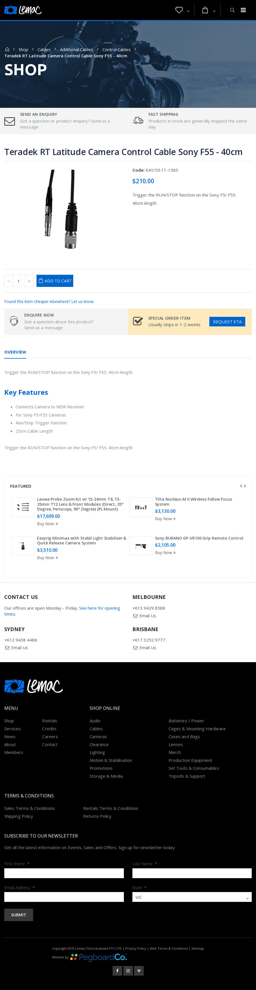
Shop (23, 49)
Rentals (49, 720)
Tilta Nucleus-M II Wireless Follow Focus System (193, 501)
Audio (95, 720)
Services (12, 728)
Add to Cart (58, 281)
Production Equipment (190, 760)
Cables (44, 49)
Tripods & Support (187, 776)
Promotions (101, 768)
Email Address (19, 887)
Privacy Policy (135, 948)
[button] (182, 10)
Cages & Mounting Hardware (197, 728)
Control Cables (116, 49)
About (10, 744)
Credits (49, 728)
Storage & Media (106, 776)
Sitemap (198, 948)
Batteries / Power (186, 720)
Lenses (176, 744)
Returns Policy (97, 816)
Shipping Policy (18, 816)
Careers (50, 736)
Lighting (97, 752)
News (10, 736)
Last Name (145, 863)
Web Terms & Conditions (169, 948)
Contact (49, 744)
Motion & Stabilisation (111, 760)
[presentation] (241, 486)
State (139, 887)
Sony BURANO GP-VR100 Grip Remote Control (199, 538)
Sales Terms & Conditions (29, 808)
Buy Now (48, 523)
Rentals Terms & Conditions (110, 808)
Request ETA (227, 321)
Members (13, 752)
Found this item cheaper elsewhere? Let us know (49, 301)
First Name (16, 863)
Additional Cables (76, 49)
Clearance (99, 744)
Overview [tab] (15, 352)
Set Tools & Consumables (194, 768)
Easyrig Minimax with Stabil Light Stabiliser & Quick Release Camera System (81, 540)
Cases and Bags (184, 736)
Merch (175, 752)
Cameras (98, 736)
